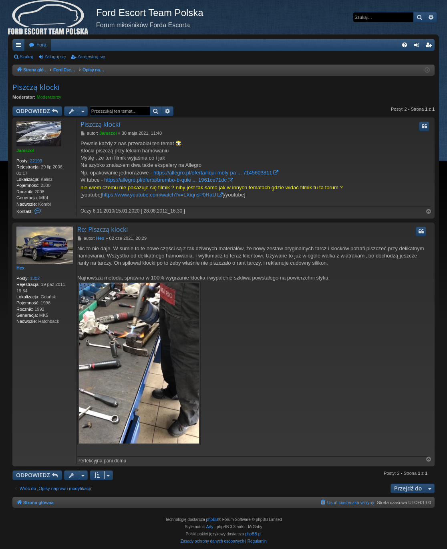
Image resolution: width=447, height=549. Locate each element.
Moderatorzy (49, 97)
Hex (20, 267)
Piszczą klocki (36, 87)
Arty (209, 527)
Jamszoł (25, 150)
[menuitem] (405, 45)
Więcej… (20, 46)
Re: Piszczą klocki (102, 229)
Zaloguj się (55, 56)
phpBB (212, 519)
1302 (35, 278)
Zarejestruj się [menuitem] (430, 46)
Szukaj (26, 56)
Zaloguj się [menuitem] (418, 46)
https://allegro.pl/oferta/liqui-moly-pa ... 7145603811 (212, 173)
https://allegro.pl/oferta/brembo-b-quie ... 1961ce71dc (165, 180)
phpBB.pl (253, 534)
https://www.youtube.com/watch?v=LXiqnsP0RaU (159, 195)
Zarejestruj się (91, 56)
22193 (36, 160)
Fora (41, 45)
